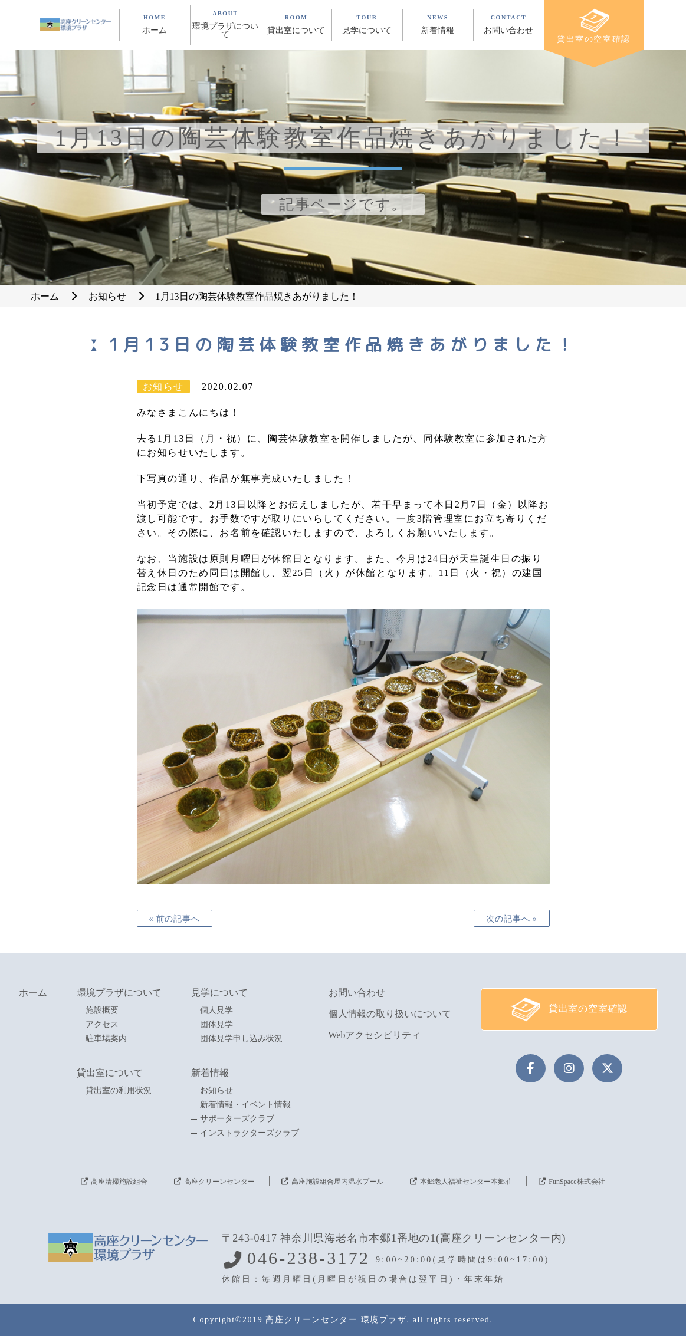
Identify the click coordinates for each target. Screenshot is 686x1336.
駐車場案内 (106, 1039)
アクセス (102, 1025)
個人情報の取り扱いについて (390, 1014)
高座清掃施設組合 (119, 1181)
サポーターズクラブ (237, 1119)
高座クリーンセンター (219, 1181)
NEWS (438, 24)
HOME (155, 24)
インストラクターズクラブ (249, 1133)
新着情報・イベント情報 (245, 1105)
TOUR (367, 24)
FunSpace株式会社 (577, 1181)
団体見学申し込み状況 (241, 1039)
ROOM (296, 24)
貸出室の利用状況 (119, 1091)
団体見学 (216, 1025)
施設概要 (102, 1010)
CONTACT (509, 24)
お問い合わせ (357, 993)
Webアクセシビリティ (375, 1035)
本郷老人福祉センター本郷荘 (466, 1181)
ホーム (33, 993)
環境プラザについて (119, 993)
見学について (219, 993)
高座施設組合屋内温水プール (337, 1181)
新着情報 (210, 1073)
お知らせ (216, 1091)
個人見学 (216, 1010)
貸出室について (110, 1073)
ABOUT (226, 24)
